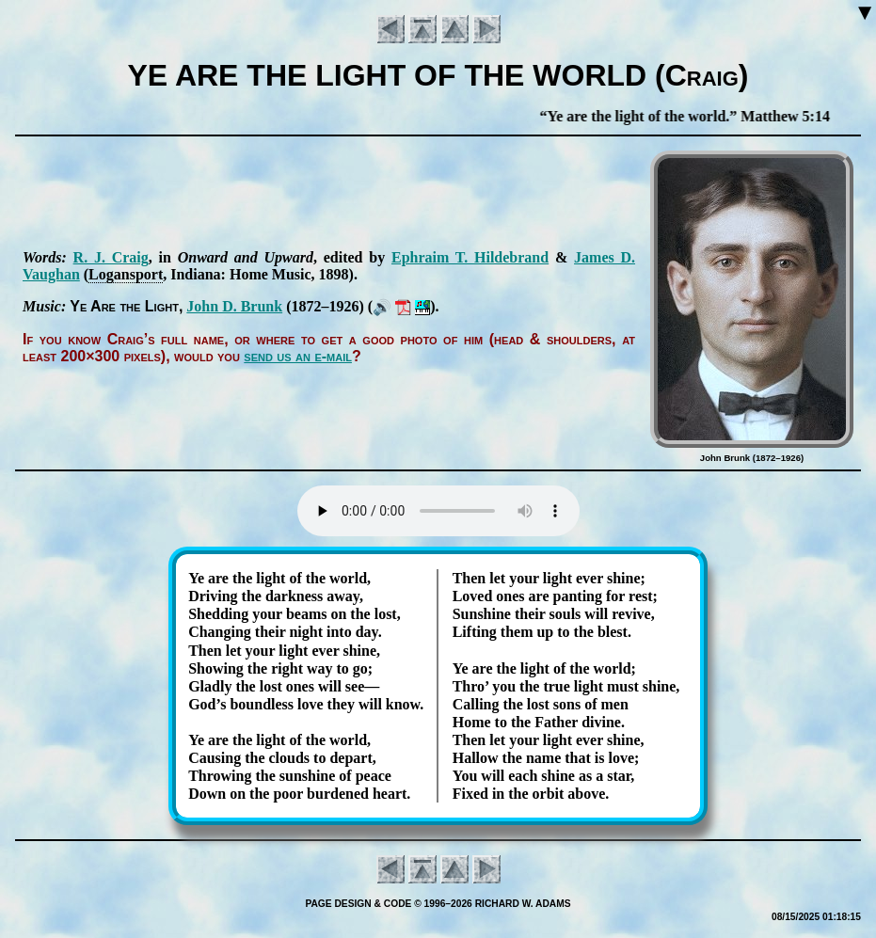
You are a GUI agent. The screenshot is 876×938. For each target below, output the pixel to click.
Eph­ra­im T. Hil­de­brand (470, 257)
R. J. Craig (111, 257)
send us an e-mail (298, 356)
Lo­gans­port (125, 274)
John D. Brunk (234, 306)
